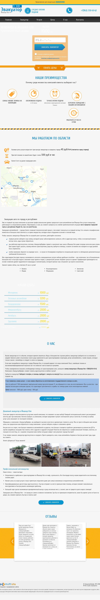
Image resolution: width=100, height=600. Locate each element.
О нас (65, 20)
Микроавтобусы (14, 310)
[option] (26, 535)
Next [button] (90, 542)
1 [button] (48, 562)
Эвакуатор (24, 20)
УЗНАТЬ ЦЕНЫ (50, 67)
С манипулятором (8, 327)
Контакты (80, 20)
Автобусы (12, 315)
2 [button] (52, 562)
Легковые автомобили (17, 298)
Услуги (39, 20)
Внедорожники (14, 304)
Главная (8, 20)
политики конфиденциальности (50, 58)
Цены (52, 20)
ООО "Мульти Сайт (11, 585)
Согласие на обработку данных (45, 54)
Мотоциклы (13, 292)
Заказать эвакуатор (53, 398)
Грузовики (12, 321)
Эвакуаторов (60, 2)
